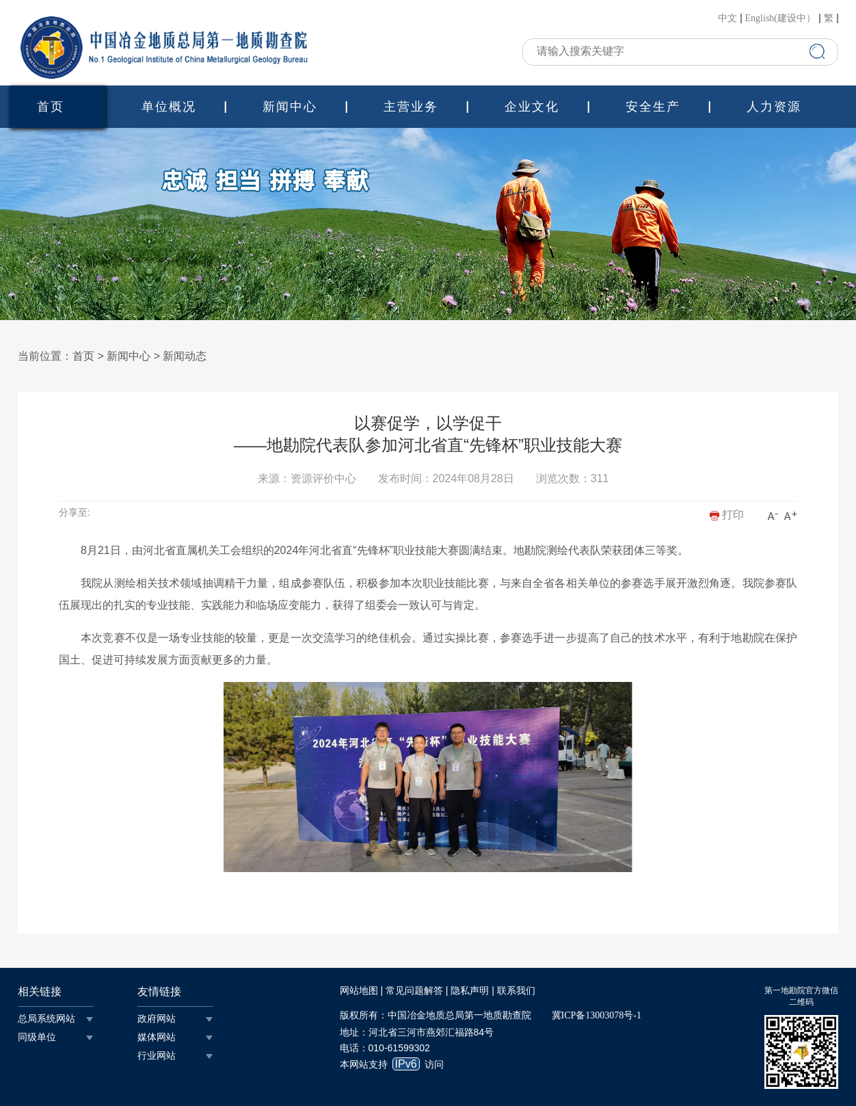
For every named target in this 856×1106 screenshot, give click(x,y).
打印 (727, 515)
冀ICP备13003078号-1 (596, 1015)
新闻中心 (290, 107)
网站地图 (359, 991)
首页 (50, 107)
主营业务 (411, 107)
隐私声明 (470, 991)
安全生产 (653, 107)
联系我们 (516, 991)
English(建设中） (780, 18)
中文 (727, 18)
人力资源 (774, 107)
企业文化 (532, 107)
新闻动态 (184, 356)
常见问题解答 (414, 991)
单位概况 (169, 107)
